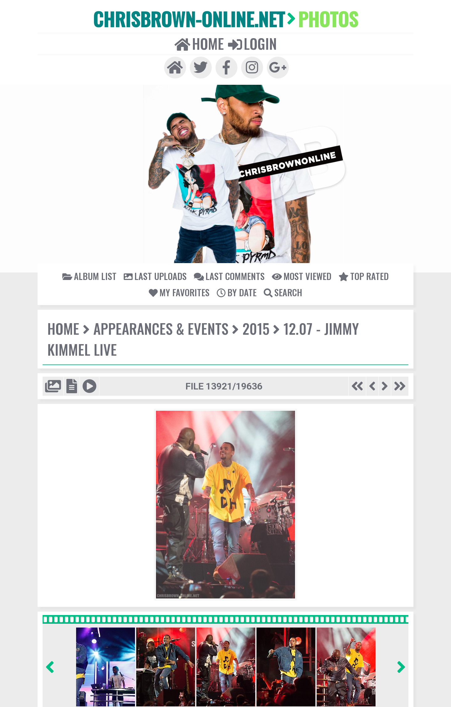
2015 (254, 328)
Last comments (229, 275)
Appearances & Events (160, 328)
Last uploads (156, 275)
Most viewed (301, 275)
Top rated (362, 275)
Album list (90, 275)
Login (252, 43)
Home (199, 43)
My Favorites (180, 291)
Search (282, 291)
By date (236, 291)
